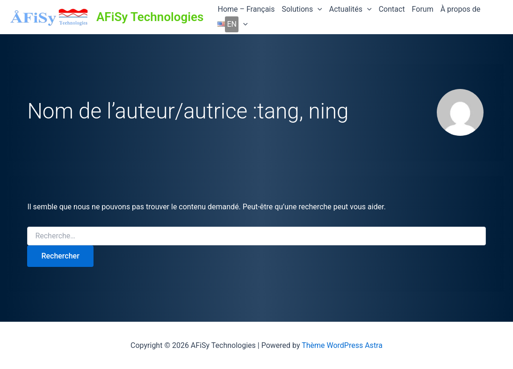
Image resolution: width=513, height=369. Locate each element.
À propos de (461, 9)
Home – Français (246, 9)
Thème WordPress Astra (342, 345)
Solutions (302, 9)
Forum (423, 9)
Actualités (350, 9)
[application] (317, 9)
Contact (392, 9)
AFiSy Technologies (149, 17)
